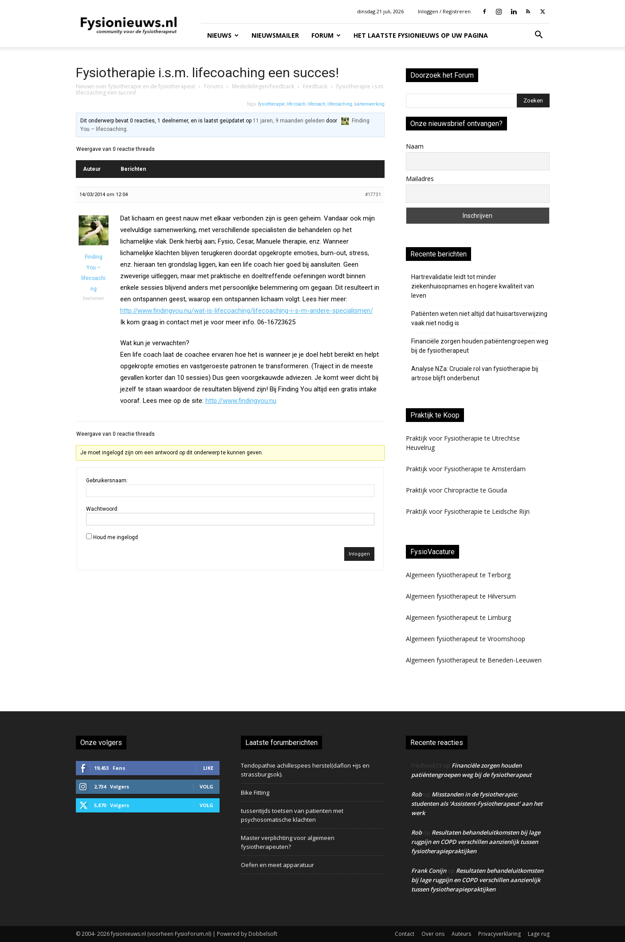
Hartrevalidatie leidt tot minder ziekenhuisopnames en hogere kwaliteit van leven (472, 286)
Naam (415, 146)
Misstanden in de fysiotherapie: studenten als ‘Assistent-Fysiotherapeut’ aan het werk (476, 803)
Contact (404, 934)
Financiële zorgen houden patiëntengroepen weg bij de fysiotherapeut (479, 346)
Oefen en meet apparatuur (277, 865)
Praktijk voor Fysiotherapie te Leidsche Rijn (468, 511)
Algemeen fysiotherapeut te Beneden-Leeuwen (474, 660)
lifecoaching (339, 104)
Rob (416, 794)
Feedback (315, 86)
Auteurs (461, 934)
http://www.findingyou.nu (240, 401)
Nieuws (223, 35)
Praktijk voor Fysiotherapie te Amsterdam (466, 469)
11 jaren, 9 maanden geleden (289, 121)
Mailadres (420, 178)
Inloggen (359, 554)
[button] (539, 36)
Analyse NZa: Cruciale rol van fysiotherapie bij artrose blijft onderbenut (474, 373)
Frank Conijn (428, 871)
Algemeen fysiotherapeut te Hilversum (461, 596)
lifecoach (316, 104)
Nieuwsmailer (275, 35)
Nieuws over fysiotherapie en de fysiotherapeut (135, 86)
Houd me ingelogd (115, 537)
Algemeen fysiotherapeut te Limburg (458, 617)
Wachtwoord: (102, 509)
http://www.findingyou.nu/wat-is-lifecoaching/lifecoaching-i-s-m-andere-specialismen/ (246, 311)
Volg (206, 786)
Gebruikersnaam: (107, 480)
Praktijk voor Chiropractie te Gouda (456, 490)
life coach (296, 104)
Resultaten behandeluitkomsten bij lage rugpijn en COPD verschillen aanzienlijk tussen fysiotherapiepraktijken (475, 841)
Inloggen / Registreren (444, 11)
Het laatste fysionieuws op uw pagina (421, 35)
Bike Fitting (255, 792)
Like (208, 768)
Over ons (432, 934)
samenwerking (369, 104)
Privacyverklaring (499, 934)
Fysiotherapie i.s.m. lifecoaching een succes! (207, 72)
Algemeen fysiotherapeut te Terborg (458, 575)
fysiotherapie (271, 104)
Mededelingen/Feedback (263, 86)
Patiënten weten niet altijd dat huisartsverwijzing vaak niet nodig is (479, 318)
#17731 (373, 194)
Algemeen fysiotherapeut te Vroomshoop (465, 639)
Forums (213, 86)
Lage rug (539, 934)
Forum (326, 35)
